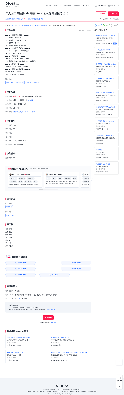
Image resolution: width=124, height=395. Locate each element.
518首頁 (13, 25)
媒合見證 (77, 6)
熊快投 (114, 13)
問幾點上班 (17, 269)
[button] (41, 189)
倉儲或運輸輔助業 (26, 25)
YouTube (66, 380)
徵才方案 (86, 6)
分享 (98, 25)
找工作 (48, 6)
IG (57, 380)
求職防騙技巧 (50, 303)
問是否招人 (83, 263)
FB (62, 380)
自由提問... (39, 269)
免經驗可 (28, 82)
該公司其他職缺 (35, 19)
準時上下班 (19, 82)
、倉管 (25, 112)
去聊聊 (102, 13)
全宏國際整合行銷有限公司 (39, 25)
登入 (20, 293)
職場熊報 (67, 6)
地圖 (31, 100)
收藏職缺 (116, 19)
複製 (114, 25)
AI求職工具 (58, 6)
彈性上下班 (9, 82)
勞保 (7, 215)
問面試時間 (61, 263)
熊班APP (119, 381)
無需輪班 (36, 82)
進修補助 (9, 207)
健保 (13, 215)
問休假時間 (17, 263)
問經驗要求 (39, 263)
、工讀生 (32, 112)
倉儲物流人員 (18, 112)
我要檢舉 (53, 316)
